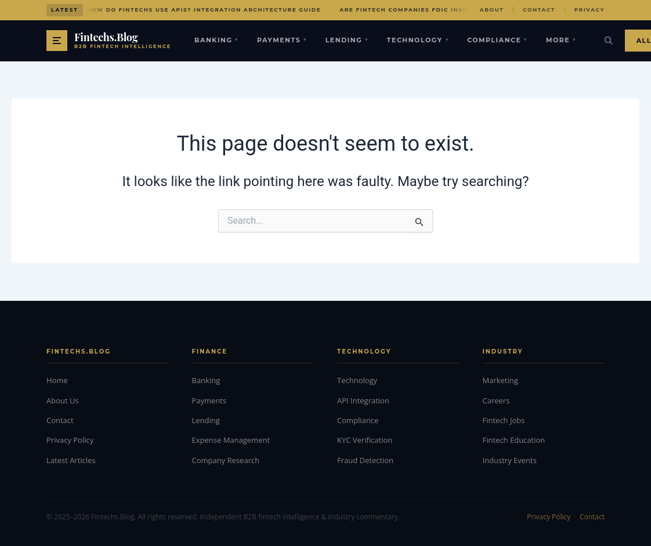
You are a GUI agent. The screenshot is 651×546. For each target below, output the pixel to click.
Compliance (497, 40)
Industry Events (510, 460)
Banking (216, 40)
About (492, 9)
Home (57, 380)
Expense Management (231, 440)
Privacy (589, 9)
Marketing (500, 380)
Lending (347, 40)
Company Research (226, 460)
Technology (418, 40)
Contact (539, 9)
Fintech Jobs (504, 420)
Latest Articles (71, 460)
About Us (62, 400)
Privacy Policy (69, 440)
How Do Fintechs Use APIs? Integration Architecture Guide (203, 9)
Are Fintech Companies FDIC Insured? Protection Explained (456, 9)
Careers (496, 400)
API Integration (363, 400)
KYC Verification (364, 440)
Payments (282, 40)
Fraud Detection (365, 460)
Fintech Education (514, 440)
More (561, 40)
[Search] (608, 40)
